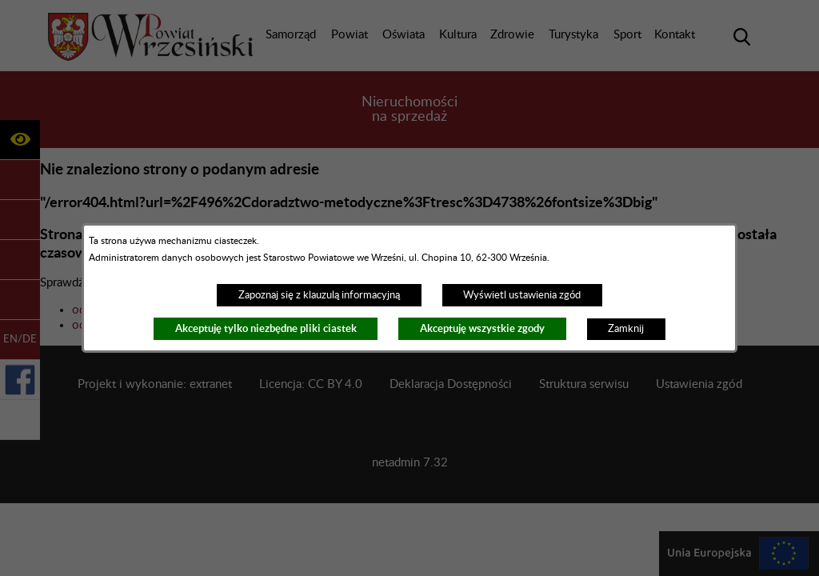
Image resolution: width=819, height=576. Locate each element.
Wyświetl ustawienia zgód (522, 295)
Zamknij (626, 328)
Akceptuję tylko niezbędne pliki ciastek (266, 328)
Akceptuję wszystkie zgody (482, 328)
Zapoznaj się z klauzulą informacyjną (319, 295)
